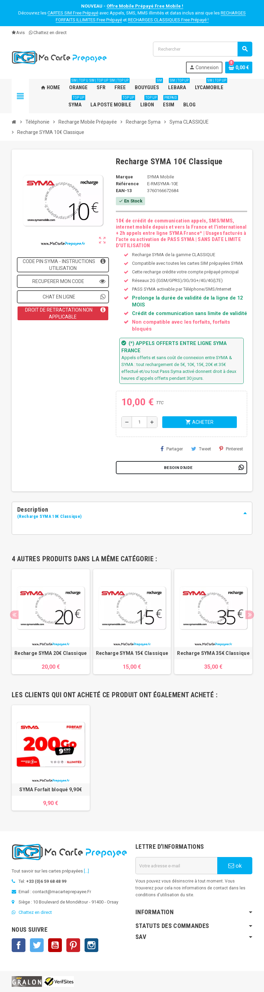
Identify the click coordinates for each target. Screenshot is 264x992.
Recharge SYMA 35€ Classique (213, 653)
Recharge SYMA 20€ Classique (50, 653)
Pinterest (231, 448)
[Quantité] (139, 422)
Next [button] (249, 614)
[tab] (132, 513)
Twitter (37, 945)
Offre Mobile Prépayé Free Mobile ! (145, 6)
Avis (18, 32)
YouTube (55, 945)
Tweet (201, 448)
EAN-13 (124, 190)
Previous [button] (14, 614)
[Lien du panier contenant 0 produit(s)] (238, 67)
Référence (127, 183)
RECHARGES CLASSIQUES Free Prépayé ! (168, 19)
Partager (172, 448)
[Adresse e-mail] (176, 865)
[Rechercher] (202, 49)
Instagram (91, 945)
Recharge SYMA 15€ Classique (132, 653)
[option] (50, 622)
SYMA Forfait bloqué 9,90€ (50, 789)
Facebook (18, 945)
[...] (86, 871)
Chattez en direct (48, 32)
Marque (124, 176)
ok (235, 865)
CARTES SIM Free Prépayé (72, 12)
